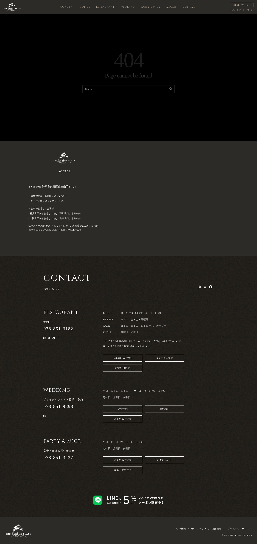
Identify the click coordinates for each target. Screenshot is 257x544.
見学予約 (123, 409)
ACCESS (171, 6)
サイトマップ (198, 529)
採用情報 (217, 529)
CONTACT (190, 6)
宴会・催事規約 (122, 470)
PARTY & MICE (150, 6)
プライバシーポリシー (239, 529)
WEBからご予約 (123, 357)
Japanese (236, 10)
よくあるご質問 (164, 357)
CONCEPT (67, 6)
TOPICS (85, 6)
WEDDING (128, 6)
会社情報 (181, 529)
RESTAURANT (105, 6)
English (248, 10)
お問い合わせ (122, 368)
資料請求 (164, 409)
